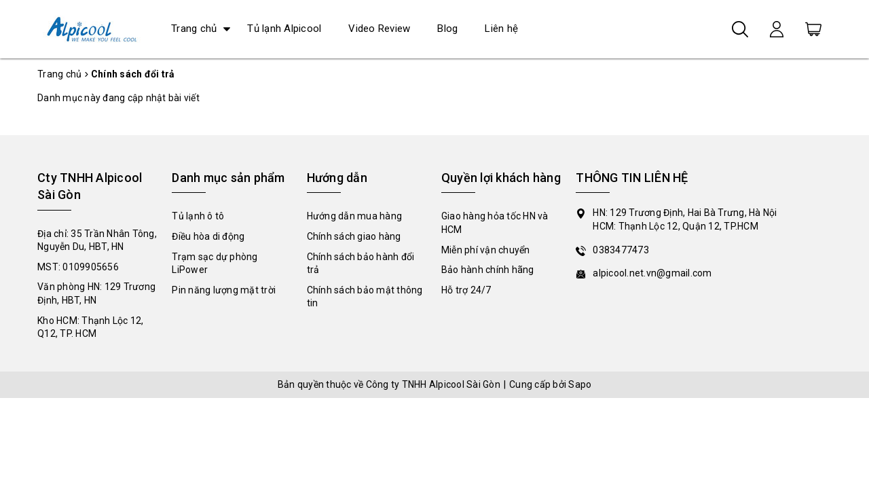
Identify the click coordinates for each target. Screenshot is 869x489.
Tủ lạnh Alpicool (284, 28)
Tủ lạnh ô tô (198, 216)
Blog (447, 28)
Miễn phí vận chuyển (485, 249)
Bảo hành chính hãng (487, 269)
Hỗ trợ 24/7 (466, 290)
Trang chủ (194, 28)
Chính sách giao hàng (354, 236)
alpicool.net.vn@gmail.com (652, 273)
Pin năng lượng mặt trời (224, 290)
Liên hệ (501, 28)
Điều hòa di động (208, 236)
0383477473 (621, 249)
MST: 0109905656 (78, 266)
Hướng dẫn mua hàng (355, 216)
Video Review (379, 28)
